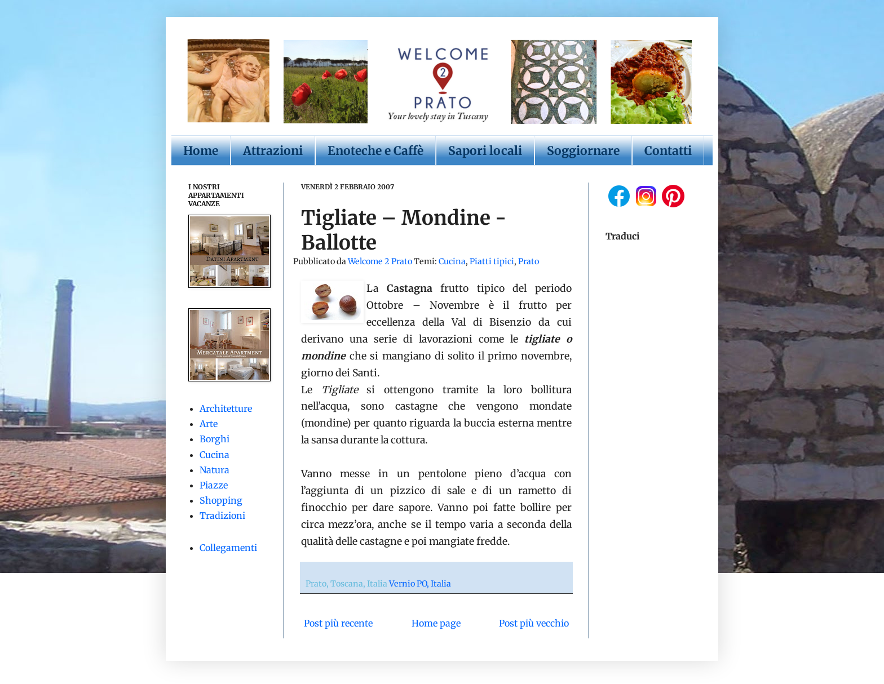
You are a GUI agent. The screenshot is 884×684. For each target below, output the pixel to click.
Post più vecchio (534, 623)
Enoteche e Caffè (375, 150)
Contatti (668, 150)
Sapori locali (485, 150)
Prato (528, 261)
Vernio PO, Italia (420, 584)
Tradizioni (222, 515)
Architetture (226, 408)
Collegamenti (228, 547)
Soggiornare (583, 150)
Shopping (221, 500)
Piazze (214, 485)
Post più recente (338, 623)
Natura (214, 470)
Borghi (214, 439)
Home (200, 150)
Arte (209, 423)
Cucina (452, 261)
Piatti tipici (492, 261)
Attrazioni (273, 150)
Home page (436, 623)
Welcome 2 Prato (381, 261)
